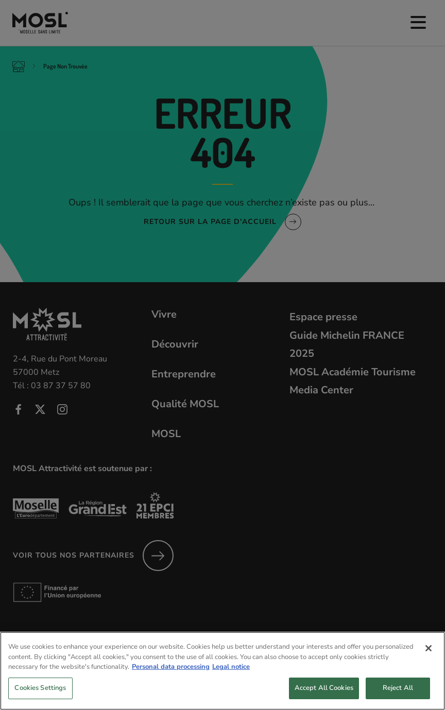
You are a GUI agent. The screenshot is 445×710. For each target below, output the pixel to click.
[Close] (428, 658)
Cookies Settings (40, 697)
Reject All (398, 697)
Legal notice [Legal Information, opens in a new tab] (231, 677)
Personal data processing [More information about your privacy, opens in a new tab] (171, 677)
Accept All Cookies (324, 697)
